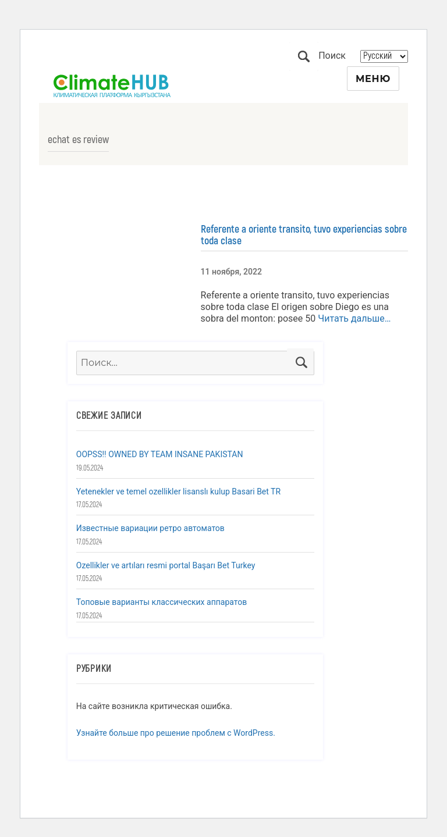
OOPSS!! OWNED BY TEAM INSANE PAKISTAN (159, 454)
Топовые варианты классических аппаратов (161, 602)
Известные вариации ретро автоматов (150, 528)
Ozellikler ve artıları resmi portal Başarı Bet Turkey (166, 565)
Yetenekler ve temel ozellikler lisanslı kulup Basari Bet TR (178, 491)
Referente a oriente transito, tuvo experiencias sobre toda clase (304, 235)
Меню (373, 78)
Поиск (303, 56)
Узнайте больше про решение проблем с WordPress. (175, 733)
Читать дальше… (353, 318)
